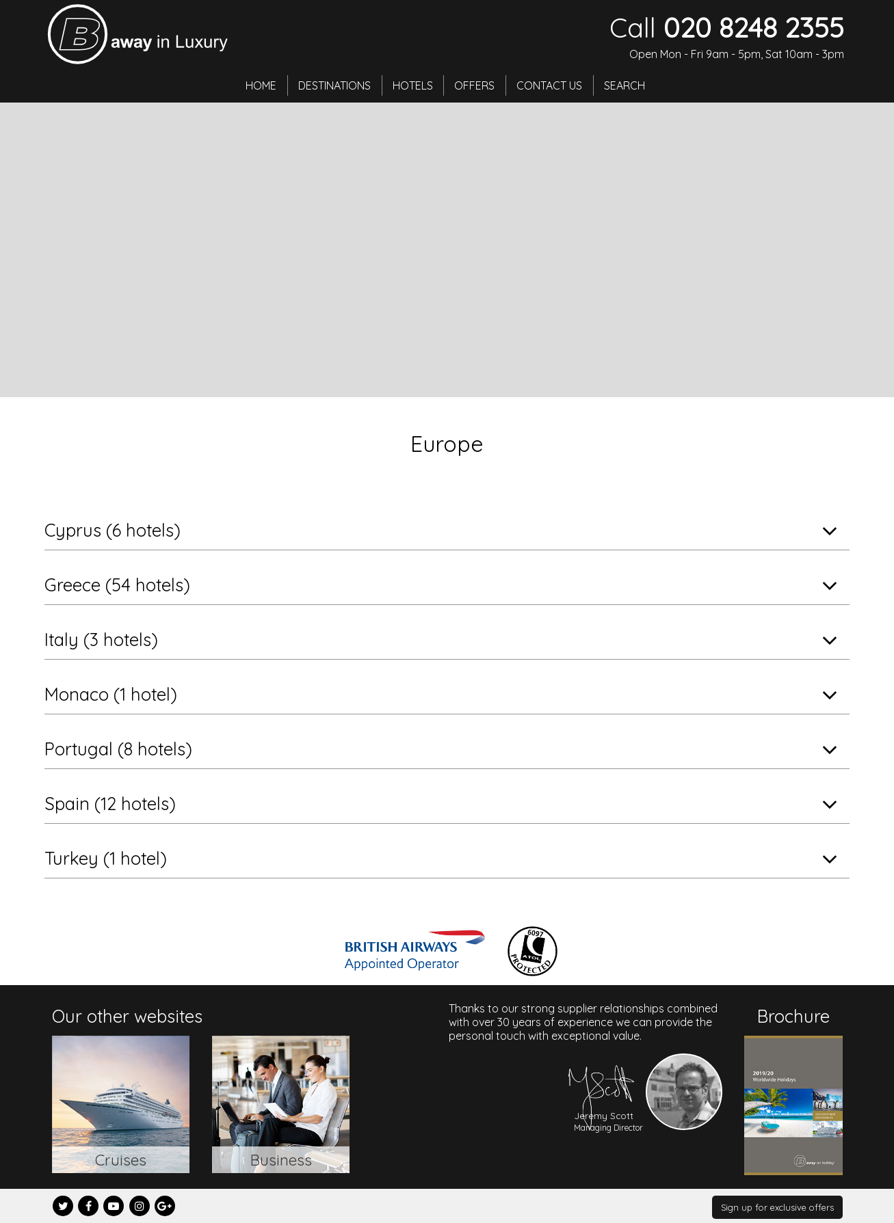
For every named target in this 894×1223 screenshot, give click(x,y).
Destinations (334, 85)
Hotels (413, 85)
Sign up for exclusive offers (777, 1207)
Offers (475, 85)
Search (625, 85)
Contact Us (550, 85)
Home (261, 85)
